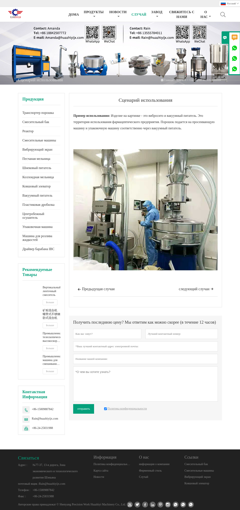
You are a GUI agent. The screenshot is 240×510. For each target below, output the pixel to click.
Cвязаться (28, 457)
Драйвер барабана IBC (38, 249)
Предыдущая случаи (96, 289)
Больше (50, 302)
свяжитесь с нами (181, 14)
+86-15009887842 (43, 409)
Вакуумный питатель (37, 195)
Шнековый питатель (36, 168)
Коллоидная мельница (38, 177)
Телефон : (24, 490)
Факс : (22, 496)
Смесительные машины (39, 140)
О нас (205, 14)
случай (138, 14)
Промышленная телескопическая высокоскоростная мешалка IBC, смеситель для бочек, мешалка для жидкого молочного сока (51, 337)
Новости (98, 476)
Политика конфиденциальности (112, 464)
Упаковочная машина (37, 227)
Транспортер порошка (38, 112)
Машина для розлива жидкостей (37, 238)
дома (73, 14)
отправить (83, 408)
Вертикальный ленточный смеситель (51, 291)
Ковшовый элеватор (36, 186)
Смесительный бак (35, 122)
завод (156, 14)
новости (118, 14)
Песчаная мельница (36, 158)
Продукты (94, 14)
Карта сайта (100, 470)
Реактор (27, 131)
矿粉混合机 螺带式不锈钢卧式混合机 (51, 314)
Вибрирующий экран (37, 149)
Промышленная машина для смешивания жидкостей (51, 360)
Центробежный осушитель (33, 215)
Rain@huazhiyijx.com (45, 418)
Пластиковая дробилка (38, 204)
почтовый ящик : (28, 483)
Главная (167, 80)
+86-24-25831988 (42, 428)
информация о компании (154, 464)
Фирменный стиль (150, 470)
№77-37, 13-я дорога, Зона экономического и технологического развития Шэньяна (55, 471)
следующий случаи (196, 289)
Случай (143, 476)
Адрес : (22, 465)
